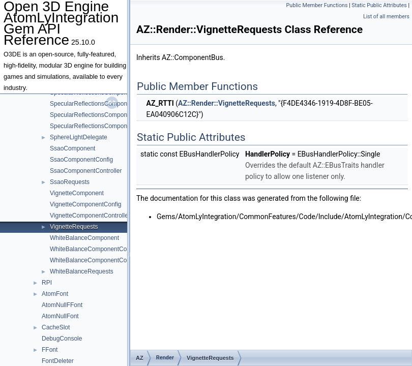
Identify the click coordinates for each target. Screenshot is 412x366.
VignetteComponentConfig (86, 204)
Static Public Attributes (378, 5)
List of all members (386, 16)
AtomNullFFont (62, 305)
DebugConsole (62, 338)
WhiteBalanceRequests (81, 271)
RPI (47, 282)
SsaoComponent (72, 148)
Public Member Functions (317, 5)
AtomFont (55, 293)
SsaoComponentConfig (81, 159)
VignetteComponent (77, 193)
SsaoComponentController (86, 170)
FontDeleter (58, 360)
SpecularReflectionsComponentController (106, 114)
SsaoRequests (70, 182)
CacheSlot (56, 327)
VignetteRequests (74, 226)
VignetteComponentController (90, 215)
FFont (49, 349)
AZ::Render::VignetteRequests (226, 103)
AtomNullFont (60, 316)
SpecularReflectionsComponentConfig (101, 103)
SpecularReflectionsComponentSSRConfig (108, 126)
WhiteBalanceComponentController (97, 260)
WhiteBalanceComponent (84, 237)
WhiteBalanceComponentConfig (93, 249)
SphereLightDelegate (78, 137)
